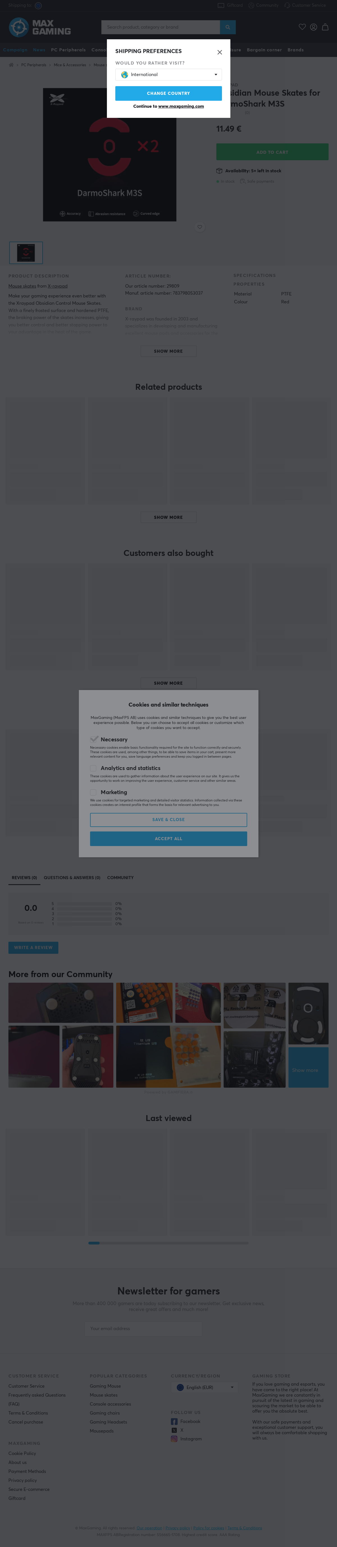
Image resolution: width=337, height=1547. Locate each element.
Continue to (168, 106)
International (139, 74)
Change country (168, 93)
